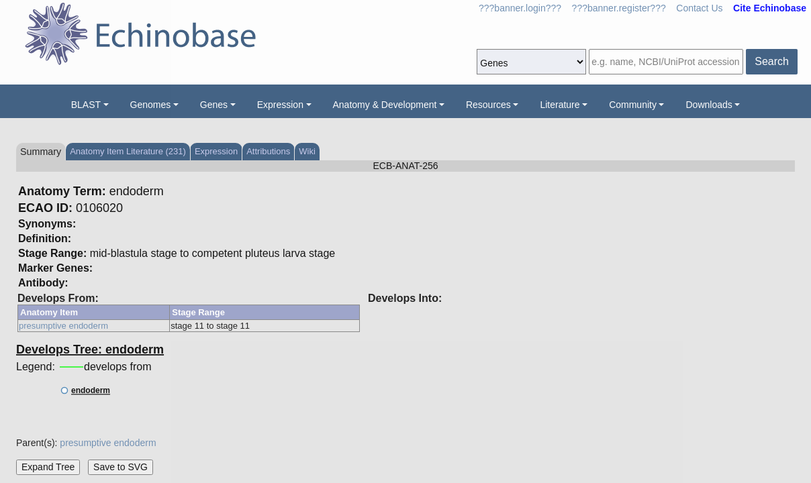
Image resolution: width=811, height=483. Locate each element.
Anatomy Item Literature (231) (128, 151)
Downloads (708, 104)
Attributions (268, 151)
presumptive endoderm (63, 326)
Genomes (150, 104)
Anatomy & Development (385, 104)
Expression (280, 104)
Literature (559, 104)
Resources (488, 104)
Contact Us (699, 8)
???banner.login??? (520, 8)
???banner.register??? (619, 8)
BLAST (86, 104)
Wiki (307, 151)
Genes (214, 104)
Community (633, 104)
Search (772, 61)
